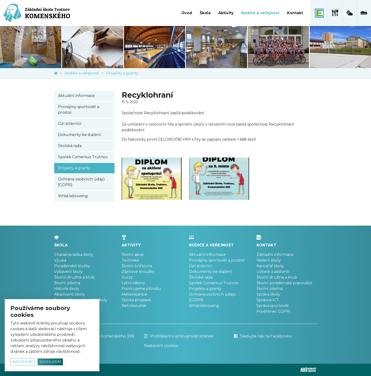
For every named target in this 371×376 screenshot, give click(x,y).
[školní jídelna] (335, 13)
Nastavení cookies (161, 345)
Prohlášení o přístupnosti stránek (178, 336)
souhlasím (50, 362)
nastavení (23, 362)
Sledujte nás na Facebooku (263, 336)
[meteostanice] (349, 13)
